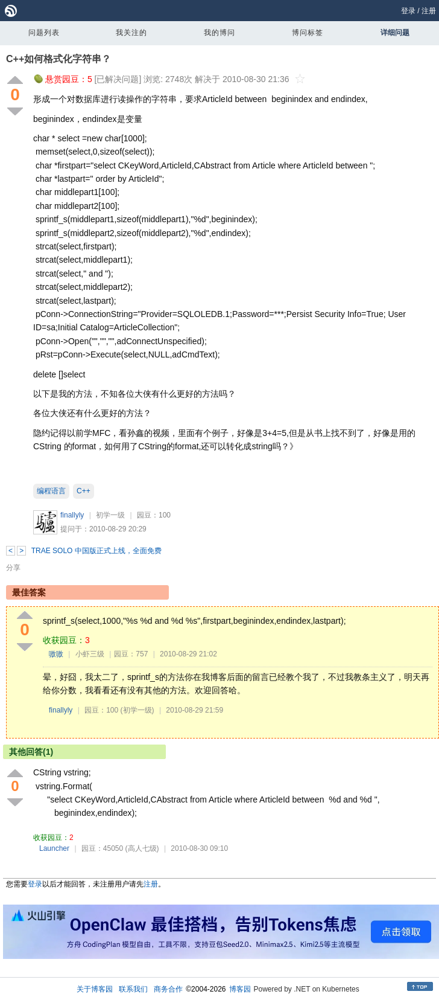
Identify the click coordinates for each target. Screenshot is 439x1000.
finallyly (72, 515)
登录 (408, 11)
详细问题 (395, 32)
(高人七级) (142, 848)
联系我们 (133, 989)
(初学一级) (137, 710)
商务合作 (168, 989)
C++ (83, 491)
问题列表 (44, 32)
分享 (13, 567)
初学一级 (110, 515)
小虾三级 (89, 654)
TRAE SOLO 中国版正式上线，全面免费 (96, 550)
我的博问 (219, 32)
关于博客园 (95, 989)
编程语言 (51, 491)
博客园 (240, 989)
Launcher (54, 848)
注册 (429, 11)
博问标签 (307, 32)
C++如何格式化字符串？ (58, 59)
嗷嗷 (56, 654)
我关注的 (131, 32)
